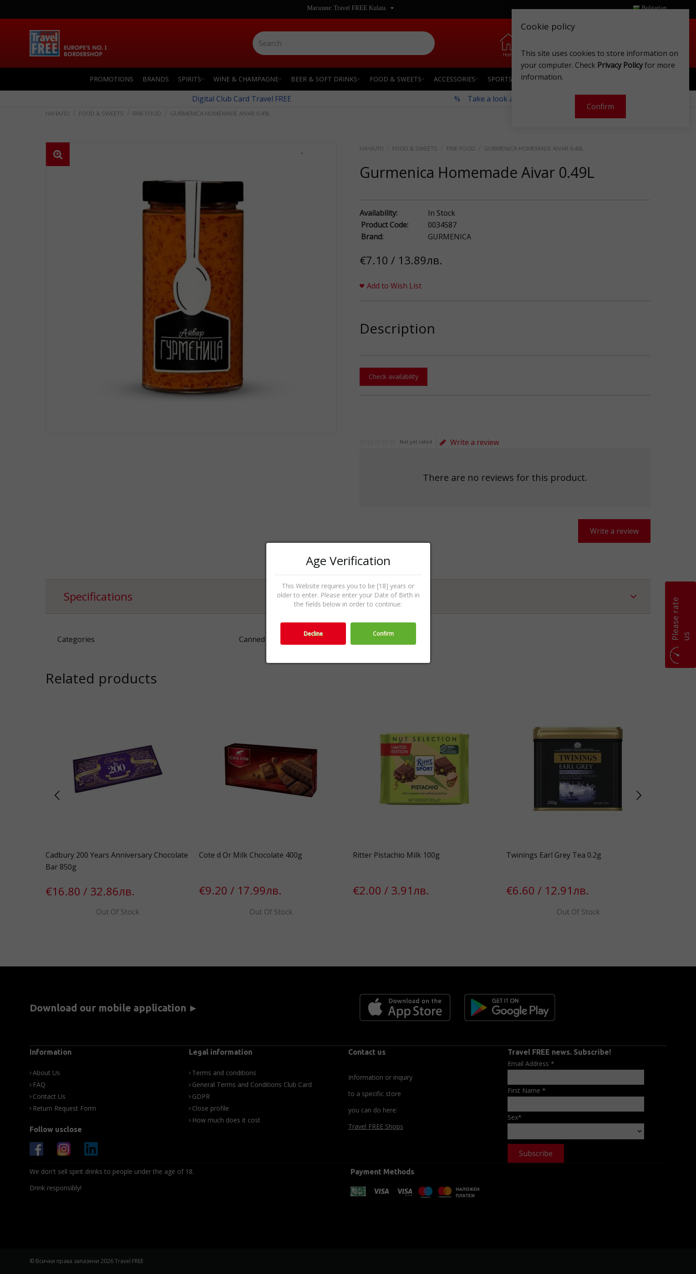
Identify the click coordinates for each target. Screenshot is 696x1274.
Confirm (383, 633)
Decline (313, 633)
